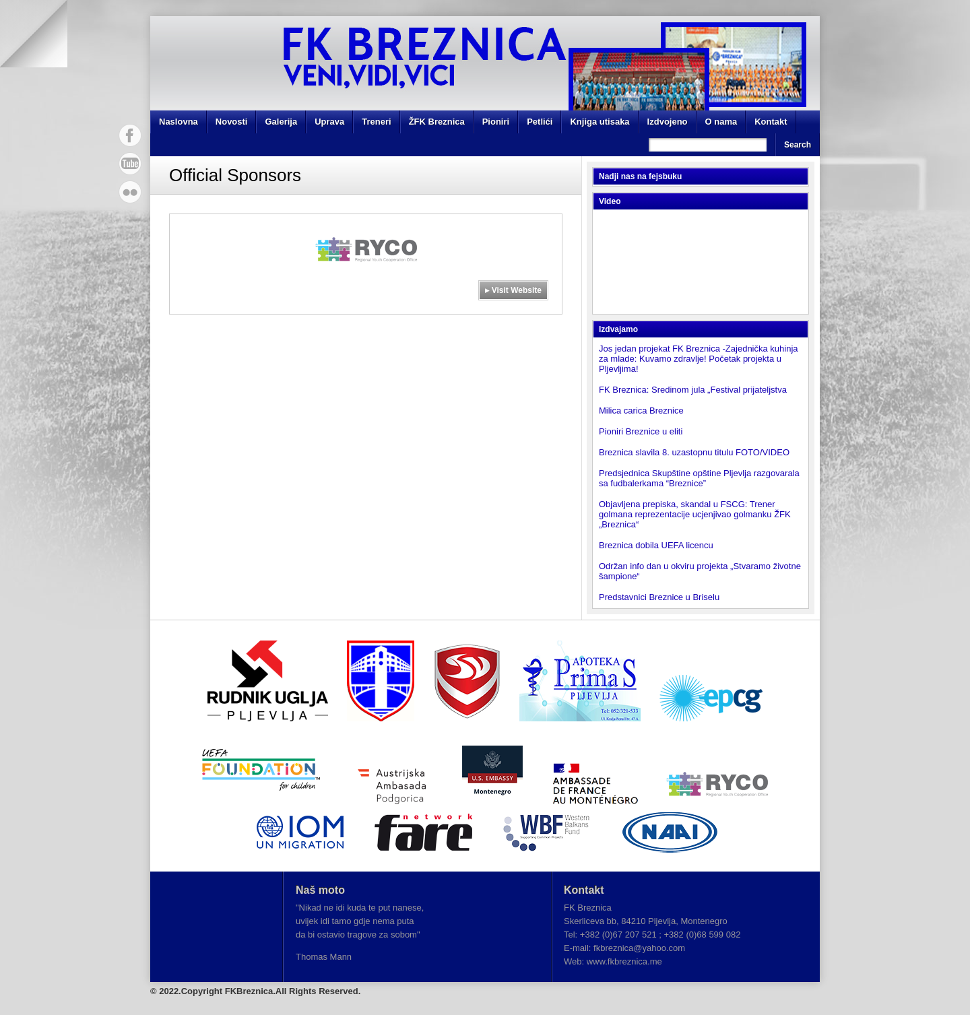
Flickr (130, 192)
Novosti (232, 122)
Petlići (539, 122)
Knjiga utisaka (599, 122)
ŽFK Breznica (437, 122)
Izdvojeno (667, 122)
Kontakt (770, 122)
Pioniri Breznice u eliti (640, 431)
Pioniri (495, 122)
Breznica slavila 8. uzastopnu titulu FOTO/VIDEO (694, 452)
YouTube (130, 164)
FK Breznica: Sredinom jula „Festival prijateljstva (693, 390)
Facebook (130, 135)
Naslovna (178, 122)
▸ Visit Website (513, 290)
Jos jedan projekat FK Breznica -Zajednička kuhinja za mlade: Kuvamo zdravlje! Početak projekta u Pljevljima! (698, 358)
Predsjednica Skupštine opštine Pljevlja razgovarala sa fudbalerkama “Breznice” (699, 478)
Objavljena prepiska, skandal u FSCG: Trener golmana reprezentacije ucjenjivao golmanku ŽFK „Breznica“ (695, 514)
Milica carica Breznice (641, 410)
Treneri (376, 122)
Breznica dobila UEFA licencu (656, 545)
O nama (721, 122)
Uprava (329, 122)
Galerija (281, 122)
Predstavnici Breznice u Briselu (659, 597)
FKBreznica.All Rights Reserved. (293, 991)
